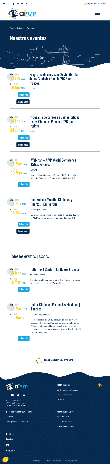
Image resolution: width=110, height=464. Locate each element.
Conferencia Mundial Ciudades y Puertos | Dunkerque (51, 202)
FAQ (8, 445)
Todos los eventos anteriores (58, 361)
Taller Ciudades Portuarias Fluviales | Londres (55, 308)
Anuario (9, 417)
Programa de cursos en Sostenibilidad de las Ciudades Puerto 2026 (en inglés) (55, 121)
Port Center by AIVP (65, 426)
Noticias (9, 433)
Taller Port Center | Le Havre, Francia (54, 270)
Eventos (9, 439)
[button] (5, 3)
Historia (60, 399)
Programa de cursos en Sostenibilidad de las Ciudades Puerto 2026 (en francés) (54, 79)
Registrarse (23, 101)
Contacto (10, 450)
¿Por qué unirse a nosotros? (18, 421)
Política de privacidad (52, 461)
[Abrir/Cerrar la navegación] (97, 13)
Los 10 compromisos (66, 421)
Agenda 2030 (63, 417)
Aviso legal (36, 461)
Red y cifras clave (64, 395)
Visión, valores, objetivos (67, 390)
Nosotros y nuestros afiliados (19, 411)
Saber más (23, 94)
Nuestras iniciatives (65, 411)
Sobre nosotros (63, 384)
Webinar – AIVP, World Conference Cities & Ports (53, 162)
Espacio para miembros (96, 3)
